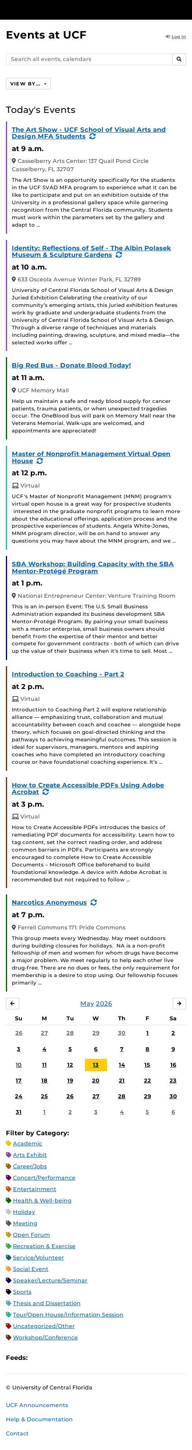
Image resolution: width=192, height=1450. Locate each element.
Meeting (25, 1223)
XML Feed (78, 1357)
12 (70, 1064)
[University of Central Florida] (60, 10)
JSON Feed (91, 1357)
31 (19, 1112)
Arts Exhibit (30, 1154)
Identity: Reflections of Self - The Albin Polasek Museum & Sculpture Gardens (91, 251)
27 (44, 1032)
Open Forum (31, 1234)
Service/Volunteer (38, 1257)
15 (147, 1064)
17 (19, 1080)
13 (96, 1064)
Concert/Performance (44, 1177)
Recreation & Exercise (44, 1246)
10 (19, 1064)
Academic (27, 1143)
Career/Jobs (30, 1166)
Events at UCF (46, 34)
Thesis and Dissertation (47, 1303)
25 (44, 1096)
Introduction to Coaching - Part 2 (68, 674)
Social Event (30, 1269)
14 (122, 1064)
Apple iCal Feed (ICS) (37, 1357)
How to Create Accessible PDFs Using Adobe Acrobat (88, 788)
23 (173, 1080)
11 (44, 1064)
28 (70, 1032)
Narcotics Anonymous (49, 902)
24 (18, 1096)
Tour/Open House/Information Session (68, 1314)
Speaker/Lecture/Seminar (50, 1280)
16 (173, 1064)
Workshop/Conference (45, 1337)
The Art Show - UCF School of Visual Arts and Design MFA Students (89, 133)
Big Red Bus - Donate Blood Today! (71, 365)
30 (122, 1032)
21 (122, 1080)
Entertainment (34, 1189)
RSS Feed (64, 1357)
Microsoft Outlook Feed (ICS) (51, 1357)
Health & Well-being (42, 1200)
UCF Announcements (37, 1405)
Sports (22, 1291)
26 (18, 1032)
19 (70, 1080)
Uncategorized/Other (44, 1326)
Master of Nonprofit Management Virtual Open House (91, 457)
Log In (176, 36)
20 (96, 1080)
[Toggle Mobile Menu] (184, 9)
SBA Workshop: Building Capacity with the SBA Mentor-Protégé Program (93, 567)
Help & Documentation (39, 1419)
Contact (17, 1433)
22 (147, 1080)
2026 (104, 1003)
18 (44, 1080)
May (87, 1003)
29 (96, 1032)
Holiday (24, 1211)
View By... (26, 84)
